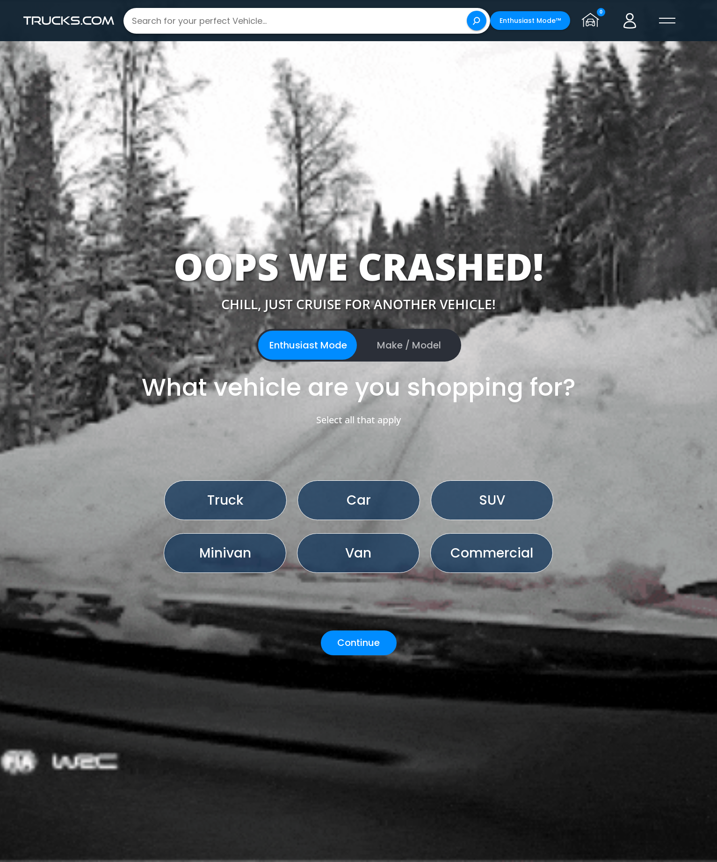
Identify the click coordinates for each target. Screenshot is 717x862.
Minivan (225, 553)
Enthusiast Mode (308, 345)
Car (359, 500)
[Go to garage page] (593, 21)
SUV (492, 500)
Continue (358, 642)
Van (358, 553)
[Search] (476, 20)
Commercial (491, 553)
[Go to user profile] (630, 21)
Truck (225, 500)
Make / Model (409, 345)
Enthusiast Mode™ (530, 20)
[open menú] (667, 21)
